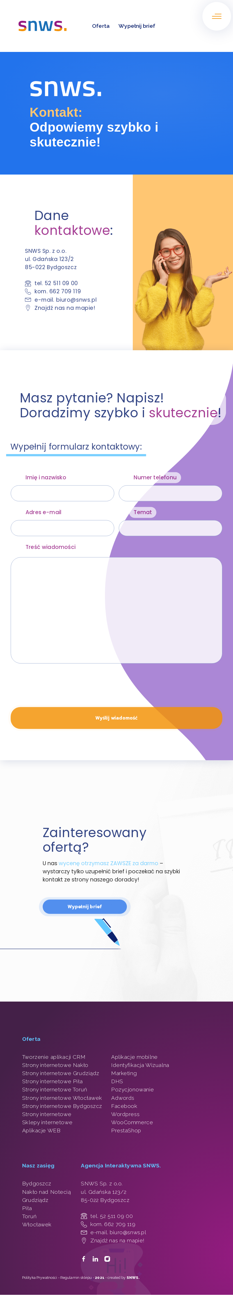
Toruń (29, 1216)
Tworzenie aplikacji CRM (53, 1057)
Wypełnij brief (136, 26)
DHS (117, 1081)
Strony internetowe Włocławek (62, 1098)
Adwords (122, 1098)
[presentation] (53, 693)
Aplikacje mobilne (134, 1057)
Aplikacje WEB (41, 1130)
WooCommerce (132, 1122)
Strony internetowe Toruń (54, 1089)
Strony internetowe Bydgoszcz (62, 1106)
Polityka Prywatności (39, 1277)
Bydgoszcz (36, 1183)
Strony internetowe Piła (52, 1081)
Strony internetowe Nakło (55, 1065)
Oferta (100, 26)
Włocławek (37, 1224)
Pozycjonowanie (132, 1089)
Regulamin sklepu (76, 1277)
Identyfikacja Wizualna (140, 1065)
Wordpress (125, 1114)
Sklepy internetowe (47, 1122)
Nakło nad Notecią (46, 1192)
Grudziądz (35, 1200)
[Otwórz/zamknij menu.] (216, 16)
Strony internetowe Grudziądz (60, 1073)
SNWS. (133, 1277)
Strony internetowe (46, 1114)
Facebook (124, 1106)
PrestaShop (126, 1130)
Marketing (124, 1073)
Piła (27, 1208)
